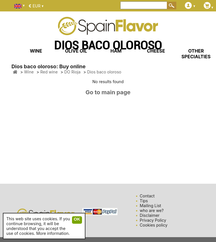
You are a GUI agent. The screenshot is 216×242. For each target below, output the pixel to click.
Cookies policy (153, 225)
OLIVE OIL (76, 51)
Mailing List (150, 205)
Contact (147, 195)
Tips (144, 200)
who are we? (152, 210)
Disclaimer (149, 215)
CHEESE (156, 51)
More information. (53, 233)
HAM (116, 51)
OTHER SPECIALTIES (196, 53)
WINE (36, 51)
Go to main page (108, 92)
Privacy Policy (153, 220)
